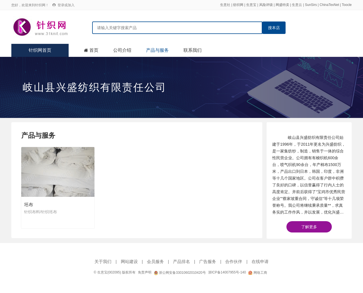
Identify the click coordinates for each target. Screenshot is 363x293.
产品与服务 (157, 50)
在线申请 (260, 261)
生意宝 (251, 5)
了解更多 (309, 227)
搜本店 (274, 27)
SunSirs (311, 5)
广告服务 (207, 261)
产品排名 (181, 261)
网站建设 (129, 261)
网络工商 (257, 273)
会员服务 (155, 261)
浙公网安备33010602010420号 (180, 273)
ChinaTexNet (329, 5)
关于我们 (102, 261)
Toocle (347, 5)
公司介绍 (122, 50)
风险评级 (266, 5)
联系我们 (192, 50)
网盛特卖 (282, 5)
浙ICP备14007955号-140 (227, 272)
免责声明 (144, 272)
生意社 (225, 5)
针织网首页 (40, 50)
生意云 (297, 5)
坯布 (28, 204)
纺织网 (238, 5)
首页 (93, 50)
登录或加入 (66, 5)
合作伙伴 (233, 261)
